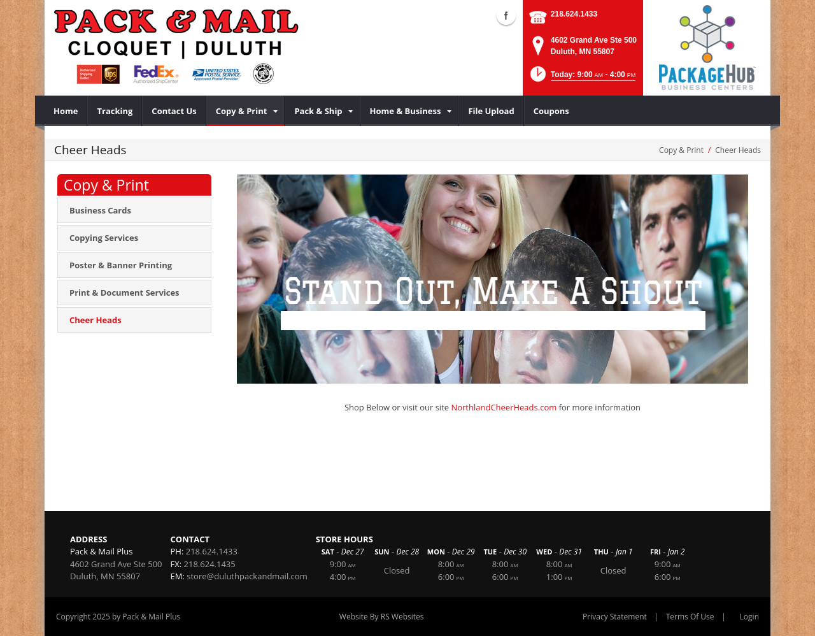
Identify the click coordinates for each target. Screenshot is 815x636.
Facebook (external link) (506, 15)
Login (749, 616)
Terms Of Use (690, 616)
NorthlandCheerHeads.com (503, 407)
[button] (581, 78)
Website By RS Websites (381, 616)
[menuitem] (66, 111)
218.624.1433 (574, 14)
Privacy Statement (615, 616)
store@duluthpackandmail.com (247, 576)
